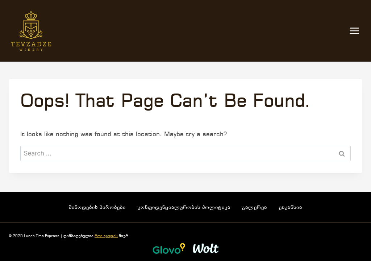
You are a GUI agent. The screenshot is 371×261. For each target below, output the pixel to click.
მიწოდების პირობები (97, 207)
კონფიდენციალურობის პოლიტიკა (184, 207)
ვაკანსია (290, 207)
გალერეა (254, 207)
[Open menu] (358, 31)
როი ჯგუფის (106, 236)
